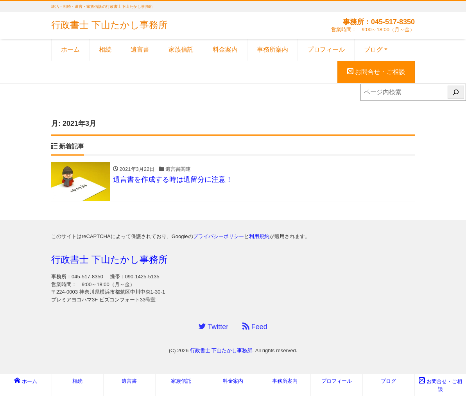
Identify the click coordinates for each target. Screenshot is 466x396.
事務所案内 (272, 49)
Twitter (213, 327)
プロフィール (326, 49)
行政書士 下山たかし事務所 (109, 25)
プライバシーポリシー (218, 236)
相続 (105, 49)
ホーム (70, 49)
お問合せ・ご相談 (376, 71)
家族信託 (181, 49)
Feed (254, 327)
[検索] (456, 92)
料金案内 (225, 49)
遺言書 (140, 49)
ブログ (373, 49)
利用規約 (259, 236)
